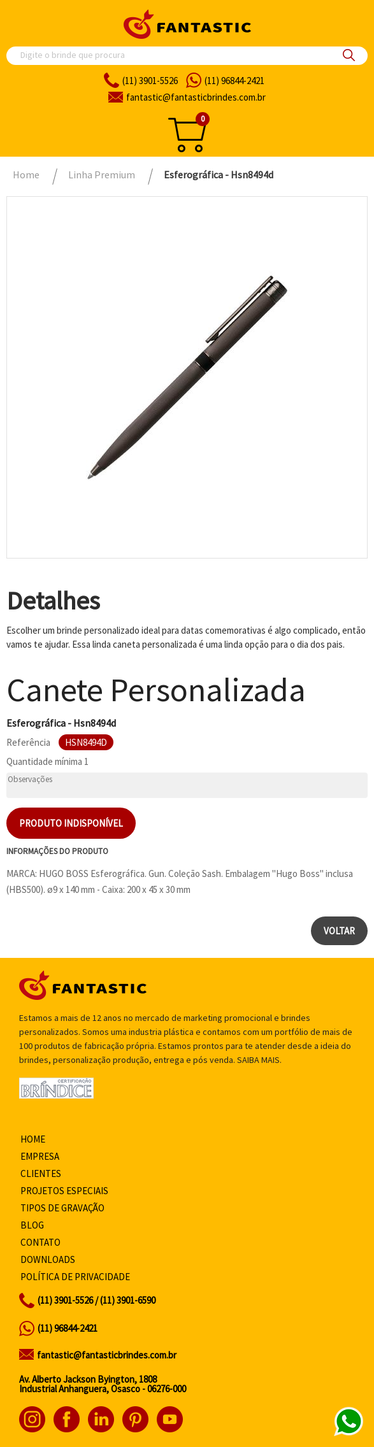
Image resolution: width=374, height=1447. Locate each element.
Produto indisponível (71, 823)
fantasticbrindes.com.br (196, 97)
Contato (40, 1242)
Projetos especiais (64, 1191)
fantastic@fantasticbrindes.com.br (106, 1355)
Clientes (40, 1173)
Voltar (339, 931)
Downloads (47, 1259)
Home (32, 1139)
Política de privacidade (75, 1277)
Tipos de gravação (62, 1208)
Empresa (39, 1156)
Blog (32, 1225)
